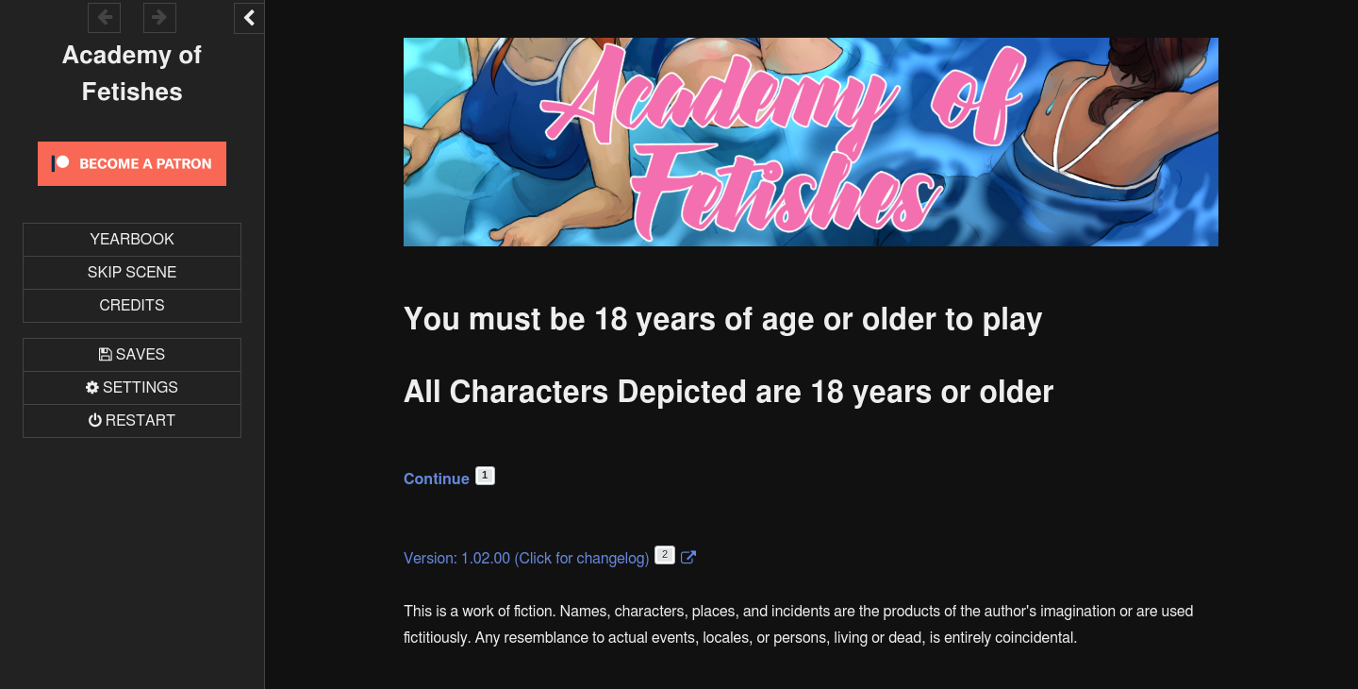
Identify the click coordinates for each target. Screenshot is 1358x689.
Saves (140, 354)
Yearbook (132, 239)
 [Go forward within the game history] (159, 16)
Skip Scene (132, 272)
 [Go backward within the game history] (104, 16)
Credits (131, 305)
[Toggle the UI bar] (249, 18)
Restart (140, 421)
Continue (449, 479)
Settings (140, 387)
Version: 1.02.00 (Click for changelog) (539, 558)
